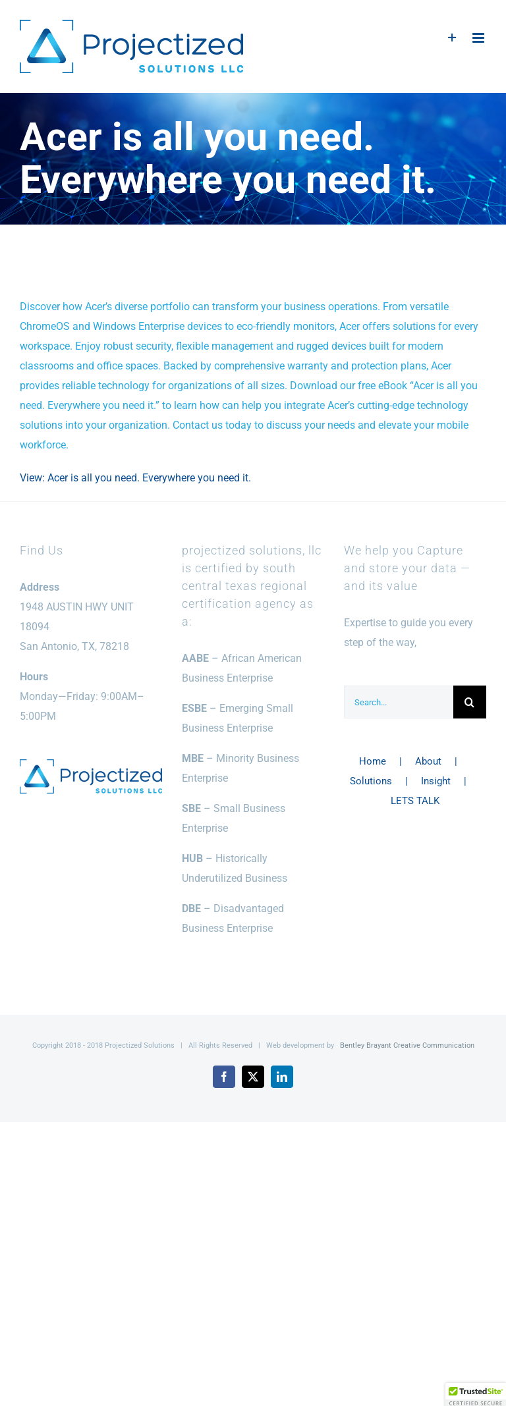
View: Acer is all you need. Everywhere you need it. (135, 478)
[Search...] (398, 702)
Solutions (371, 781)
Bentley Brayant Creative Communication (407, 1045)
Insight (436, 781)
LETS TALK (415, 801)
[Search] (469, 702)
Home (372, 761)
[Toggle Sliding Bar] (452, 38)
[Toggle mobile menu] (479, 38)
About (428, 761)
